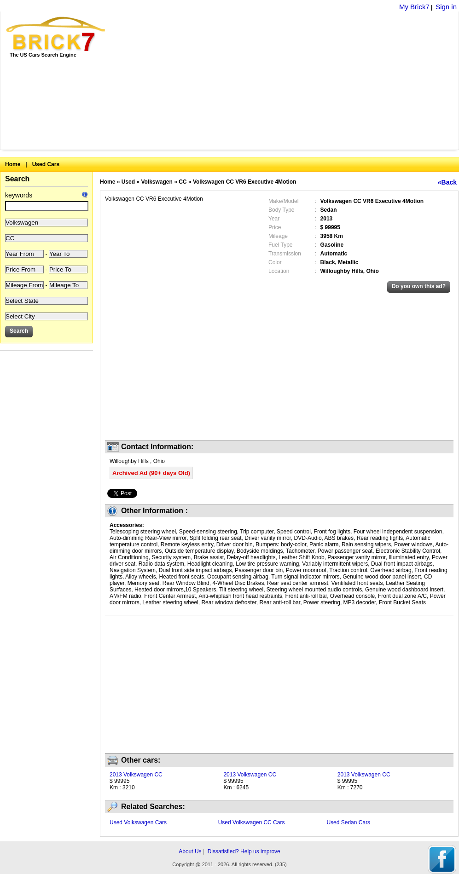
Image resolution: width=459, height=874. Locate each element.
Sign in (446, 7)
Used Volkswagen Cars (138, 822)
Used (128, 182)
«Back (447, 182)
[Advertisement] (247, 80)
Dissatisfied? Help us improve (244, 851)
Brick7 (56, 34)
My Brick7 (414, 7)
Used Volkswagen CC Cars (251, 822)
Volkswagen (156, 182)
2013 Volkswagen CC (136, 774)
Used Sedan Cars (348, 822)
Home (12, 164)
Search (17, 179)
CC (182, 182)
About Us (190, 851)
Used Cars (45, 164)
